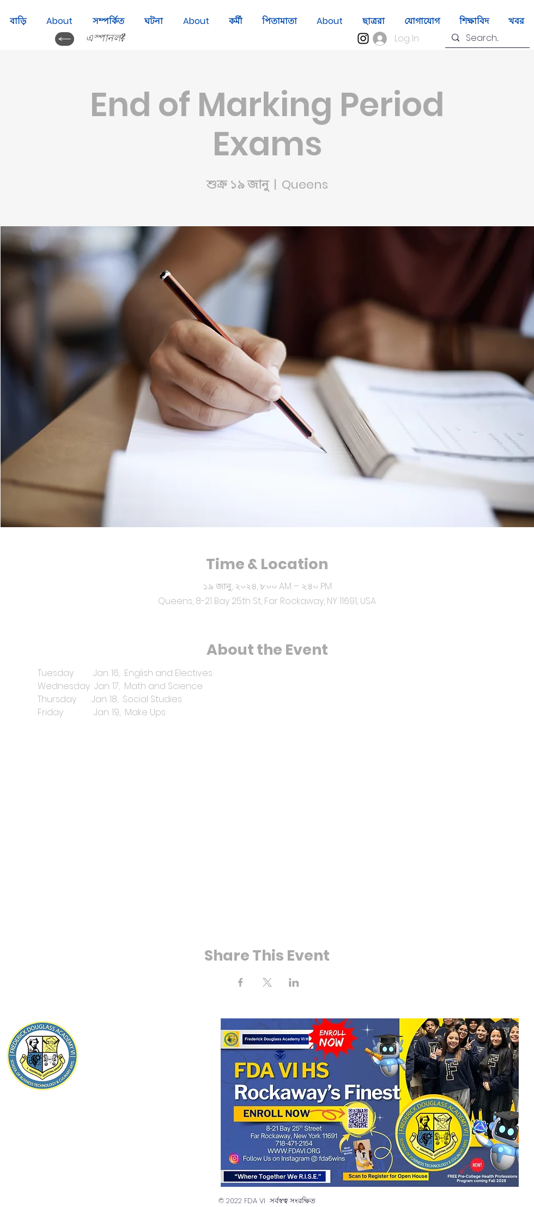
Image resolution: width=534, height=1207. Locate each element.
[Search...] (486, 38)
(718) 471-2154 (156, 1077)
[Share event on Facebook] (240, 982)
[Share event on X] (267, 982)
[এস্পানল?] (105, 39)
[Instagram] (363, 38)
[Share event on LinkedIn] (294, 982)
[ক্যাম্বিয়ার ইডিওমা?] (64, 39)
